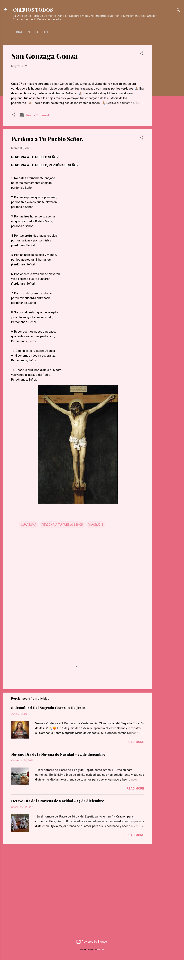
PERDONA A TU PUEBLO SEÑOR (62, 613)
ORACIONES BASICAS (32, 32)
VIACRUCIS (95, 613)
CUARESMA (28, 613)
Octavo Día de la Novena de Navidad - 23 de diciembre (57, 889)
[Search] (178, 11)
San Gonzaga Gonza (44, 56)
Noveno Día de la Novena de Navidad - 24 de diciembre (58, 843)
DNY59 (100, 949)
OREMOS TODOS (33, 9)
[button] (141, 54)
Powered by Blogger (92, 941)
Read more (135, 831)
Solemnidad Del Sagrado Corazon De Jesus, (49, 796)
